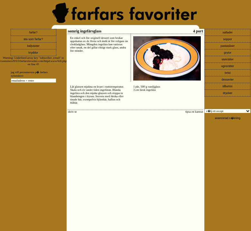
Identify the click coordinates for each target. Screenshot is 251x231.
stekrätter (228, 59)
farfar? (33, 32)
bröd (227, 72)
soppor (227, 39)
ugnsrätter (227, 66)
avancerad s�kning (228, 118)
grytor (227, 52)
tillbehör (228, 86)
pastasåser (227, 45)
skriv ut (72, 111)
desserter (228, 79)
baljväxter (33, 45)
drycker (228, 93)
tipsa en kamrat (194, 111)
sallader (228, 32)
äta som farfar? (33, 39)
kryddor (33, 52)
